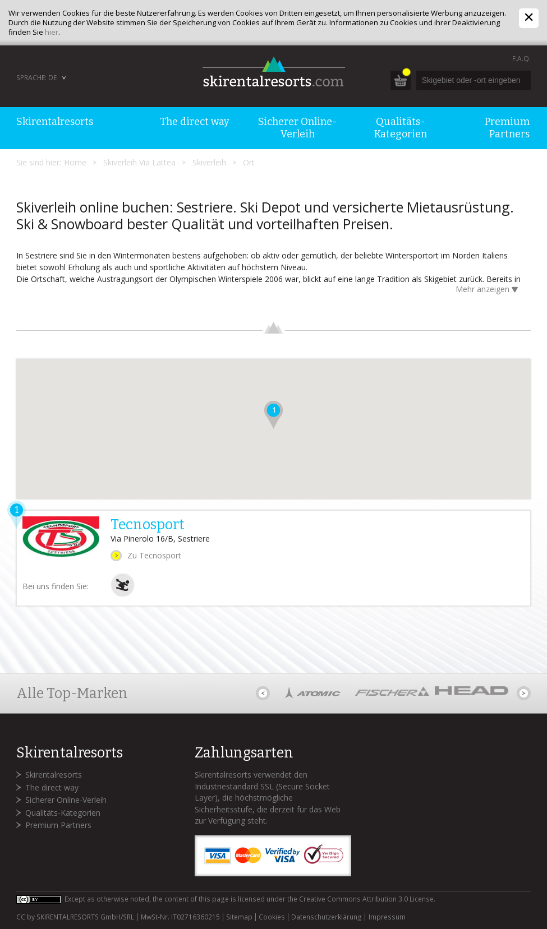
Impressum (387, 917)
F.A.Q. (521, 58)
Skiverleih (209, 162)
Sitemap (239, 917)
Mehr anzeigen (489, 290)
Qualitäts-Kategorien (62, 812)
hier (51, 32)
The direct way (52, 787)
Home (75, 162)
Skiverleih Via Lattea (139, 162)
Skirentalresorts (53, 774)
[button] (273, 415)
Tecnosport (148, 524)
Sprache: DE (36, 77)
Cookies (272, 917)
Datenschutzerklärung (326, 917)
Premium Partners (58, 825)
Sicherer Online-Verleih (66, 799)
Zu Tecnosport (154, 555)
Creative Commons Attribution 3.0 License (366, 899)
